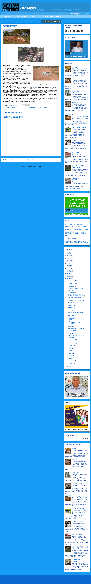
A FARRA (71, 326)
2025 (68, 255)
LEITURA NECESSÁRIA (51, 16)
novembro (72, 283)
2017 (68, 276)
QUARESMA (75, 91)
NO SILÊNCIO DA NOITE (75, 313)
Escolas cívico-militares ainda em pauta (76, 229)
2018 (68, 273)
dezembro (72, 281)
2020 (68, 268)
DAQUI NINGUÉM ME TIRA (76, 295)
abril (70, 356)
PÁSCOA (74, 67)
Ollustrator (53, 580)
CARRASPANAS (77, 153)
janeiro (71, 363)
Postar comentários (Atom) (33, 166)
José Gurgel (21, 108)
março (71, 358)
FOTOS (34, 16)
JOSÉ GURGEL (21, 16)
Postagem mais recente (11, 160)
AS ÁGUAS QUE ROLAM (75, 288)
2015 (68, 366)
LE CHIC (70, 310)
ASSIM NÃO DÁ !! (73, 302)
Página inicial (31, 160)
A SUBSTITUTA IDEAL (74, 305)
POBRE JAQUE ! (73, 339)
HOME (7, 16)
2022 (68, 263)
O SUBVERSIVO (77, 102)
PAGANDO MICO (73, 333)
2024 (68, 258)
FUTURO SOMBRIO (78, 140)
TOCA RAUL (75, 78)
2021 (68, 266)
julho (70, 348)
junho (70, 350)
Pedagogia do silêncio (71, 238)
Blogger (68, 580)
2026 (68, 253)
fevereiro (71, 361)
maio (70, 353)
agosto (71, 345)
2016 (68, 278)
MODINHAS (71, 307)
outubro (71, 286)
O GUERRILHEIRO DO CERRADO (36, 108)
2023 (68, 260)
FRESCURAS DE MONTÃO (76, 300)
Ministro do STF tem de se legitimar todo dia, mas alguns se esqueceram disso (75, 233)
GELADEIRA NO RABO (75, 297)
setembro (71, 343)
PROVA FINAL (72, 315)
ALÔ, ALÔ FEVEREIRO (79, 127)
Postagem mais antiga (52, 160)
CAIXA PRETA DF (12, 108)
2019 (68, 271)
